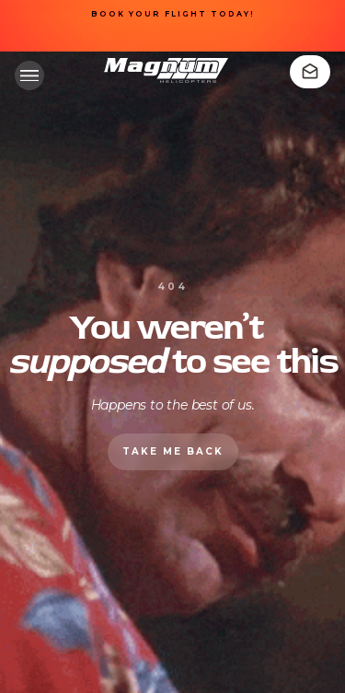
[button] (29, 75)
